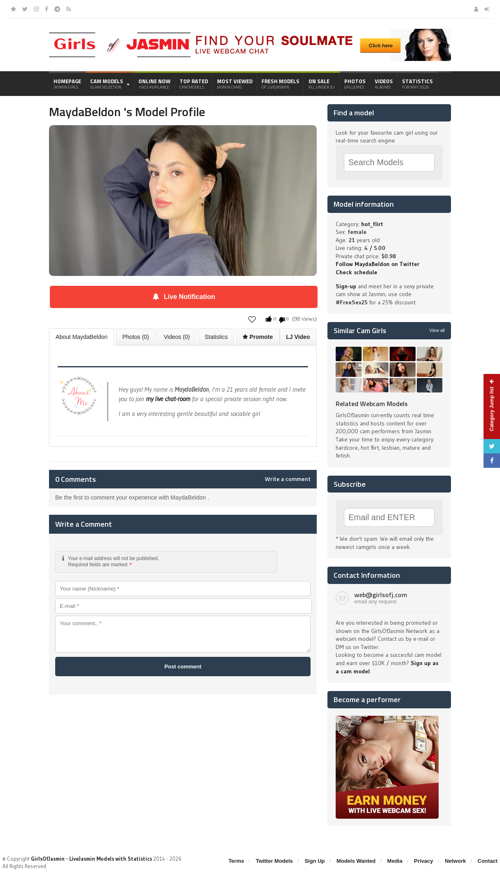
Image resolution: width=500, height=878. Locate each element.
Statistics (417, 83)
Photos (355, 83)
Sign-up (346, 286)
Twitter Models (274, 861)
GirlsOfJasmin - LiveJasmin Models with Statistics (91, 858)
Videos (384, 83)
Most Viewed (234, 83)
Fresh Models (280, 83)
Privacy (423, 861)
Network (455, 861)
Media (394, 861)
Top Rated (194, 83)
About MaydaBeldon (81, 337)
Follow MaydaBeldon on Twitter (377, 264)
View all (437, 330)
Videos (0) (177, 337)
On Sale (321, 83)
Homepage (67, 83)
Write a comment (288, 479)
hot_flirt (372, 224)
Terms (236, 861)
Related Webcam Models (372, 404)
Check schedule (356, 272)
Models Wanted (356, 861)
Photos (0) (135, 337)
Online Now (154, 83)
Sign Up (314, 861)
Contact (488, 861)
